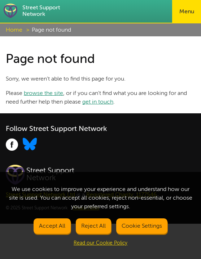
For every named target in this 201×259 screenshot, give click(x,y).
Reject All (93, 226)
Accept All (52, 226)
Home (14, 30)
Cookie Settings (142, 226)
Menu (186, 11)
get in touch (97, 102)
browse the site (43, 93)
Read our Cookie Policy (100, 243)
